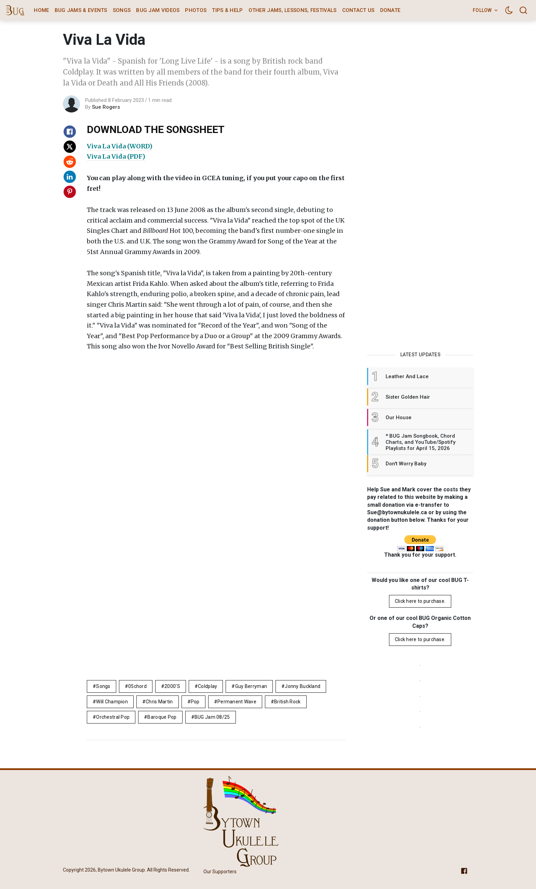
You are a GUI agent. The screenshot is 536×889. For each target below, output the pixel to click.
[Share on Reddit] (70, 162)
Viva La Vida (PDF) (116, 156)
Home (41, 10)
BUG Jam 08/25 (212, 717)
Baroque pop (161, 717)
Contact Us (358, 10)
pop (195, 701)
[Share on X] (70, 147)
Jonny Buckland (302, 686)
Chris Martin (159, 701)
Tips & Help (227, 10)
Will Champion (112, 701)
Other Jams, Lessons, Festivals (293, 10)
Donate (390, 10)
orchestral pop (113, 717)
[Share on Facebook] (70, 131)
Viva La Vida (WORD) (119, 146)
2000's (172, 686)
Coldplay (207, 686)
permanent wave (236, 701)
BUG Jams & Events (81, 10)
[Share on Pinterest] (70, 192)
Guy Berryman (251, 686)
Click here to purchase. (420, 601)
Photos (195, 10)
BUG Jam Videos (157, 10)
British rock (287, 701)
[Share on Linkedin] (70, 177)
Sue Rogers (106, 107)
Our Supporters (220, 871)
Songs (122, 10)
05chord (137, 686)
